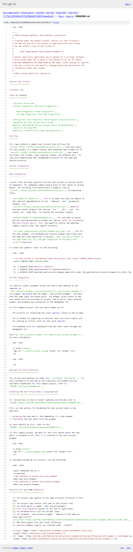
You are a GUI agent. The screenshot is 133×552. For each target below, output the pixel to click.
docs (61, 16)
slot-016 (72, 12)
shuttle (40, 12)
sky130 (50, 12)
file (56, 22)
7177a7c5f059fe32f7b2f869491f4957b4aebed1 (28, 16)
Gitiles (15, 548)
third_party (27, 12)
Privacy (23, 548)
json (128, 548)
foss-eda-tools (11, 12)
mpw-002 (61, 12)
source (70, 16)
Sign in (127, 4)
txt (122, 548)
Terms (30, 548)
